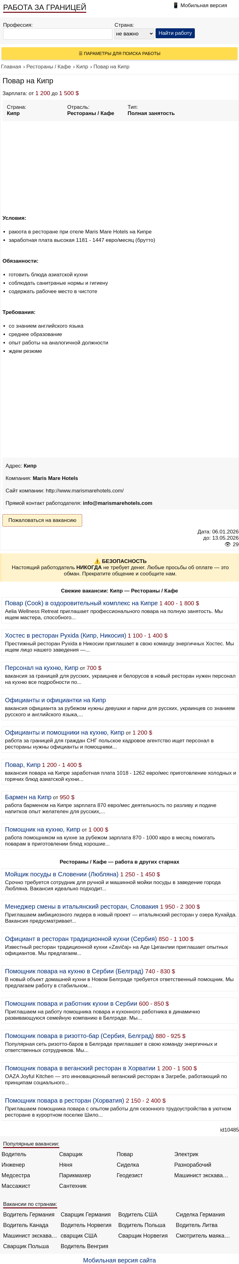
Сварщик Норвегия (143, 1236)
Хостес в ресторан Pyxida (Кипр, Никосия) (65, 635)
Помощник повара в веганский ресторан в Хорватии (80, 1068)
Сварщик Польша (26, 1246)
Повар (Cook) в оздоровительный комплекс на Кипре (81, 603)
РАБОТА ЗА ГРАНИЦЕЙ (44, 7)
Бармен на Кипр (28, 797)
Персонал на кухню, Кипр (41, 667)
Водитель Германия (28, 1214)
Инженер (13, 1165)
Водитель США (137, 1214)
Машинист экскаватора (201, 1175)
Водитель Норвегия (86, 1225)
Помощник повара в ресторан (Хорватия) (64, 1100)
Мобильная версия (203, 5)
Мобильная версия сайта (119, 1260)
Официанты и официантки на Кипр (55, 700)
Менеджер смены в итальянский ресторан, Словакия (81, 906)
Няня (65, 1165)
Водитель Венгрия (84, 1246)
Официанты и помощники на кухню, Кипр (64, 732)
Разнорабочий (192, 1165)
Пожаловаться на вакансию (42, 520)
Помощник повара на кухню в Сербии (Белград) (74, 971)
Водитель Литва (197, 1225)
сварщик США (79, 1236)
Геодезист (130, 1175)
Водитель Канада (25, 1225)
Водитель (14, 1154)
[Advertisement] (120, 166)
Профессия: (18, 25)
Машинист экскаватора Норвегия (30, 1236)
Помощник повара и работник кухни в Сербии (71, 1003)
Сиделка (128, 1165)
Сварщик (70, 1154)
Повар (125, 1154)
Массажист (16, 1186)
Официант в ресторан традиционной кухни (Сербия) (81, 938)
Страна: (124, 25)
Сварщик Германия (86, 1214)
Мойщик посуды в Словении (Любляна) (62, 874)
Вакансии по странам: (30, 1204)
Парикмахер (75, 1175)
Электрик (186, 1154)
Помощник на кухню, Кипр (42, 829)
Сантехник (73, 1186)
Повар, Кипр (22, 764)
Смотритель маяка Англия (203, 1236)
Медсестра (16, 1175)
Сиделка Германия (200, 1214)
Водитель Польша (141, 1225)
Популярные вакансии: (31, 1144)
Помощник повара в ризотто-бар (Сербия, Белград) (79, 1035)
